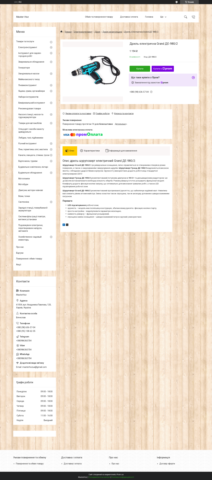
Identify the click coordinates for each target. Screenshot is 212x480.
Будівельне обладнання (30, 173)
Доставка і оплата (129, 17)
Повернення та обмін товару (30, 463)
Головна (149, 17)
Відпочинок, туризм (27, 161)
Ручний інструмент (27, 143)
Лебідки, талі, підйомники (30, 138)
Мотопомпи (24, 178)
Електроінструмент (83, 32)
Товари (68, 32)
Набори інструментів (28, 97)
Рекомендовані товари (29, 108)
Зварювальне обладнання (31, 62)
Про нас (20, 247)
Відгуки (19, 253)
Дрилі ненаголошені (112, 32)
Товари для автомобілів (30, 123)
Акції (18, 264)
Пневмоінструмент (27, 85)
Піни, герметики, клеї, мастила (33, 149)
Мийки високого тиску (29, 79)
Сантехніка (23, 202)
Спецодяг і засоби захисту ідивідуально (31, 130)
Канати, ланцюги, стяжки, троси (33, 155)
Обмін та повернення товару (99, 17)
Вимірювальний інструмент (31, 103)
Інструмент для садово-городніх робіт (30, 54)
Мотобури (23, 184)
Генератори (24, 68)
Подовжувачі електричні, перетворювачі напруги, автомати (30, 228)
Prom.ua (120, 475)
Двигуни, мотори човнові (30, 190)
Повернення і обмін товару (29, 258)
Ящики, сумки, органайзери (31, 91)
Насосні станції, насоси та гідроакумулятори (30, 116)
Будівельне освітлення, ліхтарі (33, 167)
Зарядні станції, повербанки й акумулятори (32, 209)
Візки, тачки (24, 196)
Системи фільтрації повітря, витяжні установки (31, 218)
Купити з (162, 68)
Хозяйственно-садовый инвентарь (30, 238)
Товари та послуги (25, 41)
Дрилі (97, 32)
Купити (139, 69)
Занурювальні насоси (28, 73)
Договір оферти (167, 463)
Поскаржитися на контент (99, 477)
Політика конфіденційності (122, 477)
